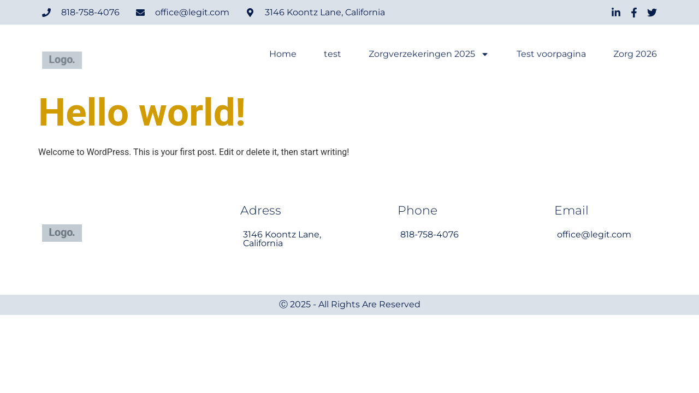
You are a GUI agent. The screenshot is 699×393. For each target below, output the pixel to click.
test (332, 54)
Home (283, 54)
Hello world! (142, 112)
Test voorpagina (551, 54)
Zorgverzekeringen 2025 (429, 54)
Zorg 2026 (635, 54)
